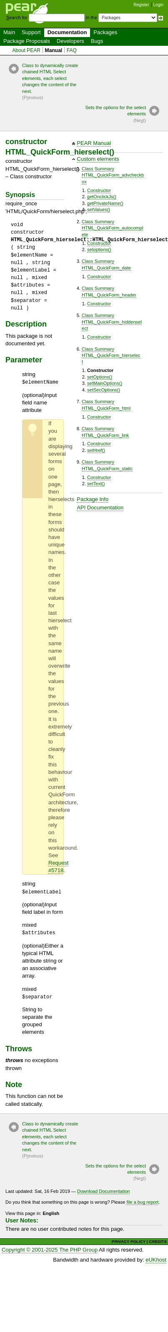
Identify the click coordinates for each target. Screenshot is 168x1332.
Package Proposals (26, 41)
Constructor (99, 190)
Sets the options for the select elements (114, 114)
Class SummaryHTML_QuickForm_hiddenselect (112, 322)
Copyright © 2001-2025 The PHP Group (50, 1250)
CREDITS (158, 1241)
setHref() (96, 450)
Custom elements (98, 159)
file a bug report (142, 1202)
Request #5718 (58, 866)
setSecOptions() (103, 389)
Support (31, 32)
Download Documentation (103, 1191)
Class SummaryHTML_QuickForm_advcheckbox (113, 175)
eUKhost (155, 1260)
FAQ (72, 50)
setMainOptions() (104, 383)
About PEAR (26, 50)
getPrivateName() (105, 203)
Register (141, 4)
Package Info (92, 499)
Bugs (97, 41)
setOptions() (99, 376)
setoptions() (99, 249)
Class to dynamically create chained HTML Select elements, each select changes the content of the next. (53, 82)
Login (158, 4)
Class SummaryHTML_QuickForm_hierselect (111, 355)
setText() (96, 483)
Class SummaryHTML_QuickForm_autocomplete (112, 228)
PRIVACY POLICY (128, 1241)
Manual (54, 50)
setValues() (98, 209)
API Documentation (100, 507)
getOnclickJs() (101, 196)
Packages (105, 32)
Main (9, 32)
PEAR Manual (94, 143)
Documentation (67, 32)
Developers (70, 41)
